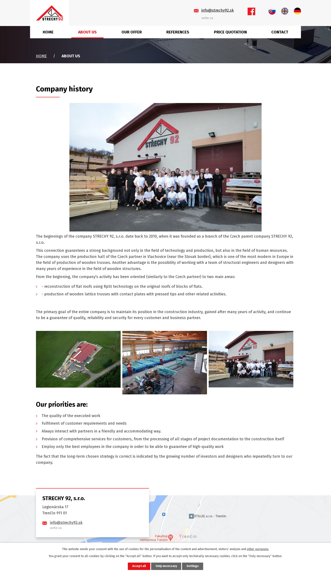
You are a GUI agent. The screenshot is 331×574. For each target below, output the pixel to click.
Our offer (131, 32)
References (177, 32)
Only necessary (166, 566)
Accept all (139, 566)
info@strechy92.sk (66, 522)
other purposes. (258, 549)
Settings (193, 566)
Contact (279, 32)
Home (48, 32)
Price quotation (230, 32)
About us (87, 32)
